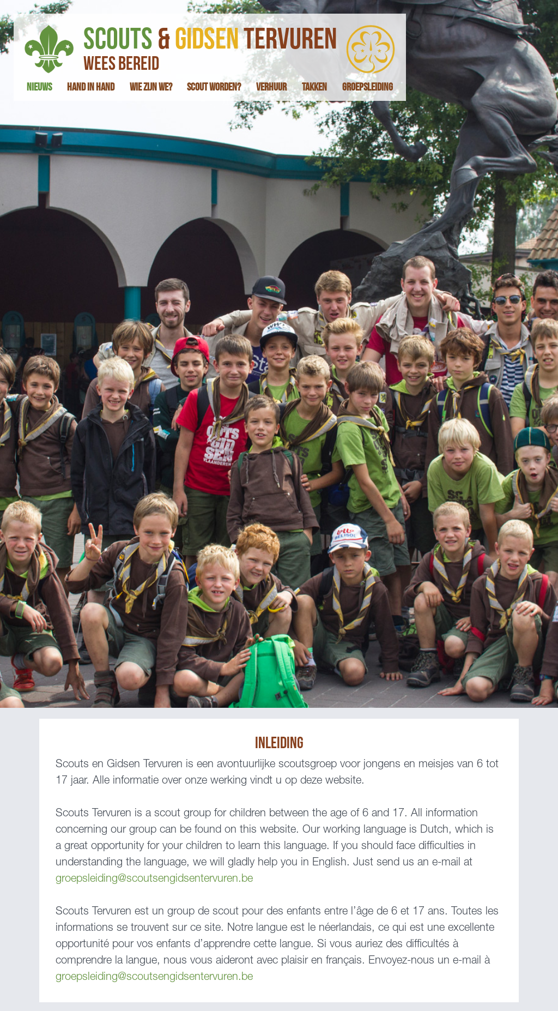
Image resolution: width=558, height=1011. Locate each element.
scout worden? (214, 87)
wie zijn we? (151, 87)
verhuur (271, 87)
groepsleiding (367, 87)
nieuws (39, 87)
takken (314, 87)
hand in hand (90, 87)
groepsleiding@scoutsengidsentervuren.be (154, 879)
